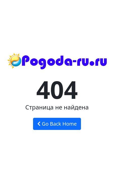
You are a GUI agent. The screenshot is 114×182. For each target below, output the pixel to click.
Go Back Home (57, 123)
